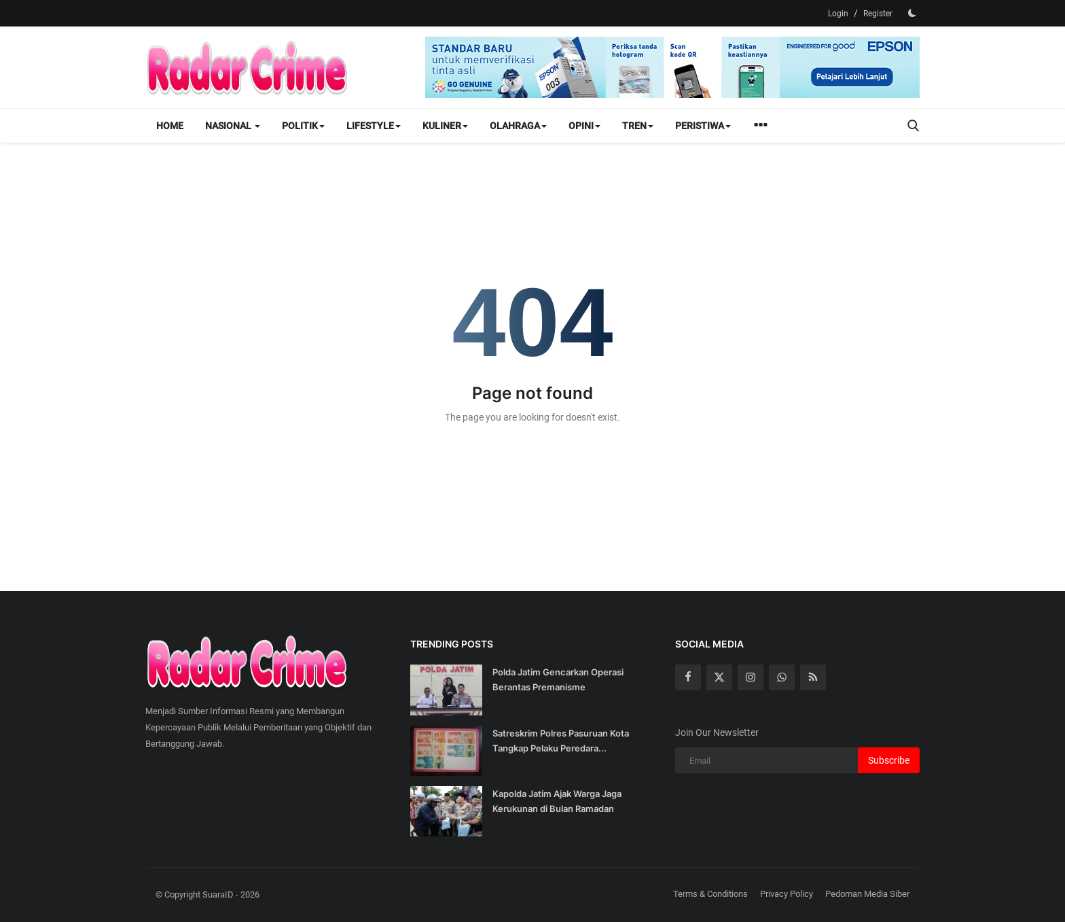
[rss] (813, 677)
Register (877, 13)
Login (838, 13)
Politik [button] (303, 125)
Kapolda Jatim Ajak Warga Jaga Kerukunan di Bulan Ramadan (556, 801)
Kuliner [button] (445, 125)
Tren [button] (637, 125)
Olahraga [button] (518, 125)
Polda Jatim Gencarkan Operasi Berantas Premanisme (558, 679)
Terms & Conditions (710, 894)
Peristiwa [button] (703, 125)
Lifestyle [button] (373, 125)
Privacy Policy (786, 894)
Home (169, 125)
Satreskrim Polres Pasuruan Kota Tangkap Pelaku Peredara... (560, 740)
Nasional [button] (232, 125)
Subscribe (888, 760)
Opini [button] (584, 125)
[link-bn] (672, 67)
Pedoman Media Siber (867, 894)
